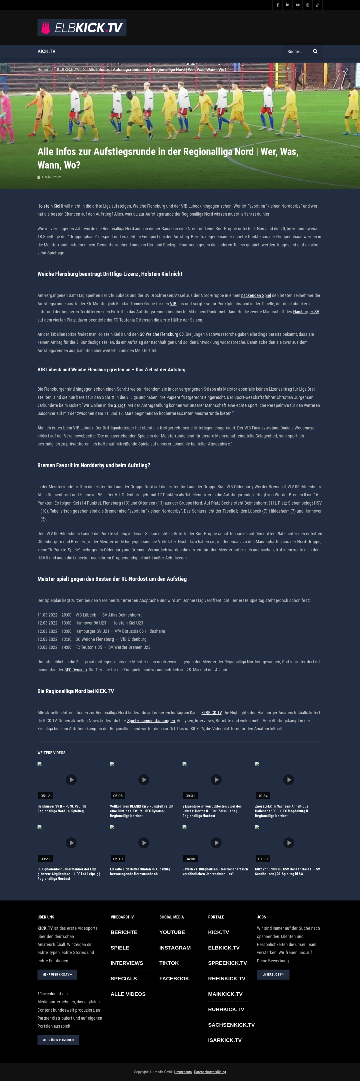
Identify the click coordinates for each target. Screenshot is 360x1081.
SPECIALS (124, 978)
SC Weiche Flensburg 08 (162, 334)
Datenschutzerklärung (210, 1072)
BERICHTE (124, 932)
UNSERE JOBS (273, 974)
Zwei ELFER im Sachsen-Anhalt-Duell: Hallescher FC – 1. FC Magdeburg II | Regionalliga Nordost (283, 811)
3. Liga (120, 405)
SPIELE (120, 948)
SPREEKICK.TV (227, 963)
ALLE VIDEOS (128, 994)
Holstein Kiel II (50, 206)
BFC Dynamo (75, 669)
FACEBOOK (174, 978)
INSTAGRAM (175, 948)
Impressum (183, 1072)
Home (43, 69)
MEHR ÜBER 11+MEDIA (58, 1040)
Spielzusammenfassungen (151, 720)
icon (71, 779)
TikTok (169, 963)
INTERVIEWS (127, 963)
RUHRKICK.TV (226, 1009)
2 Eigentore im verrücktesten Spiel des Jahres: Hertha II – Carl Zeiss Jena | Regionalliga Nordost (212, 811)
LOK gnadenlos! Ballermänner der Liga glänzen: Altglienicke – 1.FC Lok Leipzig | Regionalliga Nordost (69, 874)
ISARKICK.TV (225, 1040)
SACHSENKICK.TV (231, 1025)
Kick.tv (47, 51)
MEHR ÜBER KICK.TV (57, 974)
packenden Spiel (256, 295)
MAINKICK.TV (225, 994)
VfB (173, 303)
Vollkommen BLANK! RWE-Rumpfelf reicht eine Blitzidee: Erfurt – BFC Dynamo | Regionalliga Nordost (141, 811)
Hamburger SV (306, 311)
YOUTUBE (172, 932)
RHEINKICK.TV (227, 978)
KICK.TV (218, 932)
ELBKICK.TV (68, 69)
